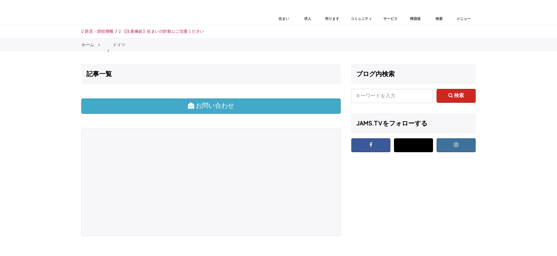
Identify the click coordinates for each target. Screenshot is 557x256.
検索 (456, 95)
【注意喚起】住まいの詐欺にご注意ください (161, 31)
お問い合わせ (211, 105)
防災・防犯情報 (97, 31)
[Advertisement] (147, 182)
